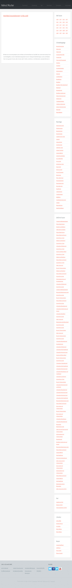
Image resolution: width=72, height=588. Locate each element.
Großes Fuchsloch (59, 150)
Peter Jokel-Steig (59, 178)
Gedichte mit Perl (59, 502)
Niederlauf (58, 87)
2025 (60, 19)
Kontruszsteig (59, 169)
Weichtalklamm (59, 112)
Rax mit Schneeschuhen (61, 268)
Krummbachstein (59, 344)
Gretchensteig (59, 145)
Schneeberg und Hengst (61, 376)
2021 (60, 22)
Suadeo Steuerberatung (18, 568)
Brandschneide (59, 134)
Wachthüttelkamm (60, 208)
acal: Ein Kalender (4, 568)
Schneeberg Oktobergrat (61, 246)
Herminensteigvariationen (61, 458)
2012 (64, 27)
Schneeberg (34, 5)
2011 (67, 27)
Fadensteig (58, 52)
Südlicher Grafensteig (60, 104)
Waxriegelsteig (59, 205)
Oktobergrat (58, 98)
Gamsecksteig (59, 142)
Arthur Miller (58, 521)
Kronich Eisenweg (59, 172)
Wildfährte (58, 197)
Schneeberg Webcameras (30, 568)
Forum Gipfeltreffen (40, 568)
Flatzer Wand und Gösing (61, 235)
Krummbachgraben (60, 68)
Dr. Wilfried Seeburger (5, 571)
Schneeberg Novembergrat (61, 306)
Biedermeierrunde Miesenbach (62, 322)
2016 (64, 25)
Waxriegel (58, 109)
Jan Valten (58, 526)
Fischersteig (58, 57)
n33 (49, 581)
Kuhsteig (58, 74)
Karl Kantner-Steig (60, 164)
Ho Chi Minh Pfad (59, 158)
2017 (60, 25)
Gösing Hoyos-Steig (60, 238)
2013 (60, 27)
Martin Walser (59, 529)
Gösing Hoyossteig (60, 276)
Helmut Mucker (7, 5)
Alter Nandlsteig (59, 455)
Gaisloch (58, 139)
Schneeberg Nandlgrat (60, 314)
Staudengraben (59, 194)
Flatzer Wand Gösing (60, 224)
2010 (57, 30)
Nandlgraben (58, 79)
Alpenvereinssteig (60, 125)
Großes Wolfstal (59, 153)
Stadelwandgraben (60, 101)
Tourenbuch (24, 5)
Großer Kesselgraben (60, 156)
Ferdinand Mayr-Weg (60, 54)
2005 (60, 33)
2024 (64, 19)
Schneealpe (58, 5)
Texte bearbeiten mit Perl (61, 507)
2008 (64, 30)
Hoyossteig (58, 161)
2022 (57, 22)
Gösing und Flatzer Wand (61, 251)
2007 (67, 30)
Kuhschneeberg (59, 71)
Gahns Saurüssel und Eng (61, 489)
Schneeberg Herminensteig (61, 352)
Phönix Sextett (59, 553)
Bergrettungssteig (60, 46)
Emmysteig (58, 49)
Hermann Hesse (59, 523)
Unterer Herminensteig (61, 107)
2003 (67, 33)
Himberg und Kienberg (60, 240)
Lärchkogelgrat (59, 76)
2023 (67, 19)
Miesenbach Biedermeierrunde (62, 292)
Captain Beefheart (60, 545)
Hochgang (58, 65)
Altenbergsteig (59, 128)
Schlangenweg (59, 191)
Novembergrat (59, 90)
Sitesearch (53, 581)
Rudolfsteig (58, 189)
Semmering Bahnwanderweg (62, 221)
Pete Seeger (58, 550)
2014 (57, 27)
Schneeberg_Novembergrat (61, 363)
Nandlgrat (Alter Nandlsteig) (62, 85)
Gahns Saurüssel (59, 265)
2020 (64, 22)
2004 (64, 33)
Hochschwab (68, 5)
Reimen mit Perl (59, 505)
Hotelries (58, 63)
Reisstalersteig (59, 186)
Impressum (35, 581)
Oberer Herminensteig (60, 96)
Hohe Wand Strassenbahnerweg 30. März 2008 (15, 16)
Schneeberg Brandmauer (61, 419)
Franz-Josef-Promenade (61, 60)
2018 (57, 25)
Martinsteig (58, 175)
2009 (60, 30)
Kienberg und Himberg (60, 227)
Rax (42, 5)
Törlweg (57, 202)
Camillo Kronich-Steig (60, 136)
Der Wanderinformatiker (18, 571)
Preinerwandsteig (59, 180)
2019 (67, 22)
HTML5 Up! (45, 581)
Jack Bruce (58, 547)
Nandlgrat (58, 82)
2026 (57, 19)
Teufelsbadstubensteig (61, 200)
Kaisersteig (58, 167)
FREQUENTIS (39, 571)
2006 (57, 33)
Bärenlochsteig (59, 131)
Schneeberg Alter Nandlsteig (62, 349)
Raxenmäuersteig (59, 183)
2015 (67, 25)
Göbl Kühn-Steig (59, 147)
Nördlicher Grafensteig (60, 93)
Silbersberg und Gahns (60, 229)
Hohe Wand (49, 5)
